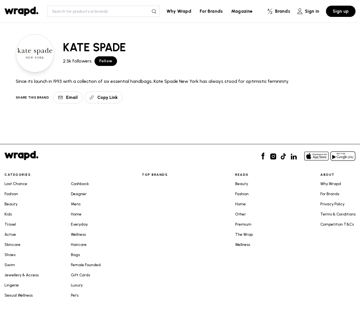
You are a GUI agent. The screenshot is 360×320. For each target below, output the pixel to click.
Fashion (11, 194)
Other (240, 214)
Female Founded (86, 265)
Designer (79, 194)
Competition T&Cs (337, 224)
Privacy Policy (332, 204)
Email (68, 97)
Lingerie (11, 285)
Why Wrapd (178, 11)
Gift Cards (80, 275)
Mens (75, 204)
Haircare (79, 244)
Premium (243, 224)
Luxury (77, 285)
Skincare (12, 244)
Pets (74, 295)
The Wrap (244, 234)
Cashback (80, 183)
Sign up (341, 11)
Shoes (9, 254)
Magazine (242, 11)
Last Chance (15, 183)
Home (76, 214)
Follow (105, 61)
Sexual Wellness (18, 295)
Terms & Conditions (338, 214)
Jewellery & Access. (21, 275)
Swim (9, 265)
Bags (75, 254)
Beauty (10, 204)
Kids (8, 214)
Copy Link (103, 97)
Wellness (78, 234)
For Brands (211, 11)
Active (10, 234)
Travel (10, 224)
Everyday (79, 224)
